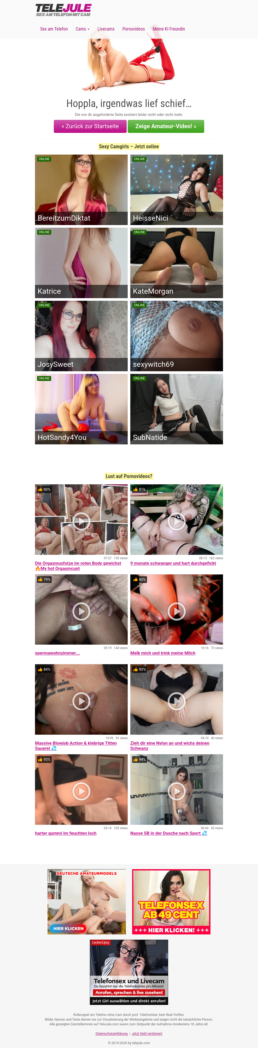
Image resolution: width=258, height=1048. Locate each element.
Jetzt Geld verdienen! (147, 1029)
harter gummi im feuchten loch (66, 829)
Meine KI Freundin (169, 29)
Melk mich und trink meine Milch (162, 649)
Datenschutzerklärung (112, 1029)
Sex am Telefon (54, 29)
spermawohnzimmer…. (57, 649)
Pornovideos (133, 29)
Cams (83, 29)
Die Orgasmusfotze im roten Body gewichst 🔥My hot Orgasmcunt (78, 562)
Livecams (106, 29)
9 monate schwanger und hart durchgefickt (173, 559)
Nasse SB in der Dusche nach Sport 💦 (168, 829)
